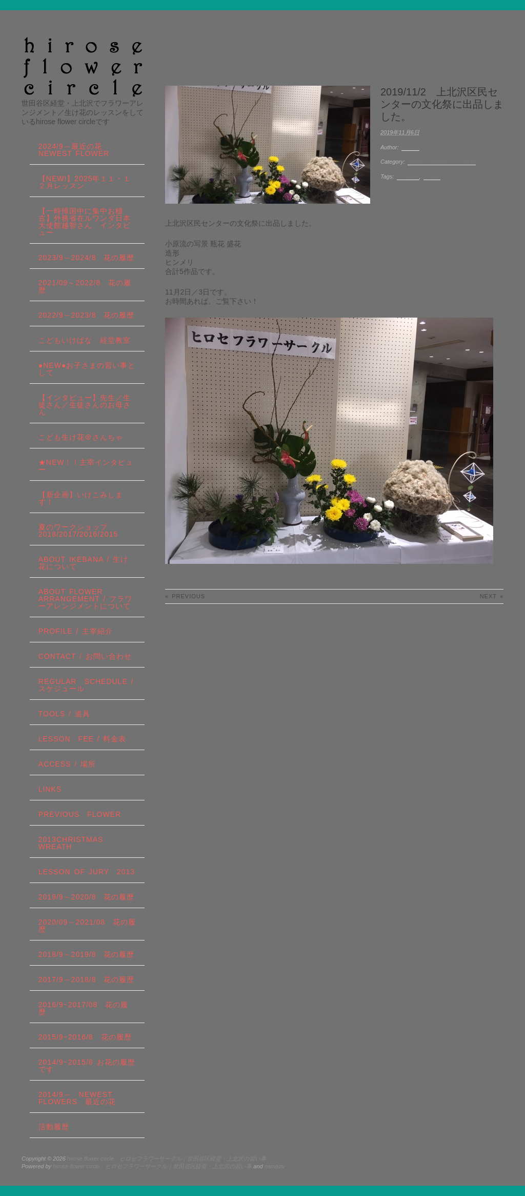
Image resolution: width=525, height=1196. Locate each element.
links (50, 789)
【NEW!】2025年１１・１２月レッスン (84, 182)
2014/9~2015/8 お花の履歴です (86, 1065)
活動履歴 (53, 1127)
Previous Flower (79, 814)
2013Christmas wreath (71, 843)
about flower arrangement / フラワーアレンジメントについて (85, 598)
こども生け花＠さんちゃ (80, 437)
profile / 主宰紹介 (75, 631)
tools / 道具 (64, 714)
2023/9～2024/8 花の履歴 (86, 257)
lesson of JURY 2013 (86, 872)
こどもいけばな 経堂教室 (84, 340)
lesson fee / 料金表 (82, 739)
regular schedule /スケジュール (86, 685)
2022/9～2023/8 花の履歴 (86, 315)
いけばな (408, 176)
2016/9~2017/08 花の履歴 (83, 1008)
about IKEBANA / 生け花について (83, 563)
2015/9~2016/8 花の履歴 (85, 1037)
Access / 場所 (67, 764)
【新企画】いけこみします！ (80, 498)
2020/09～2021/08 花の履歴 (87, 925)
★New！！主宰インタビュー (86, 466)
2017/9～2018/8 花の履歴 (86, 979)
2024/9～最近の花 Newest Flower (74, 150)
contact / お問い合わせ (85, 656)
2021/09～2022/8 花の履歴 (84, 286)
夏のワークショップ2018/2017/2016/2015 (78, 530)
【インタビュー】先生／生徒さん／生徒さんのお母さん (84, 405)
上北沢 (431, 176)
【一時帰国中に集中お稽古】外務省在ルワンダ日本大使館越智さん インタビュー (84, 222)
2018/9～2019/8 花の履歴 (86, 954)
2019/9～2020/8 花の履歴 (442, 162)
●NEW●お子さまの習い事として (87, 369)
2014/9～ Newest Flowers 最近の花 (77, 1098)
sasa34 (410, 147)
